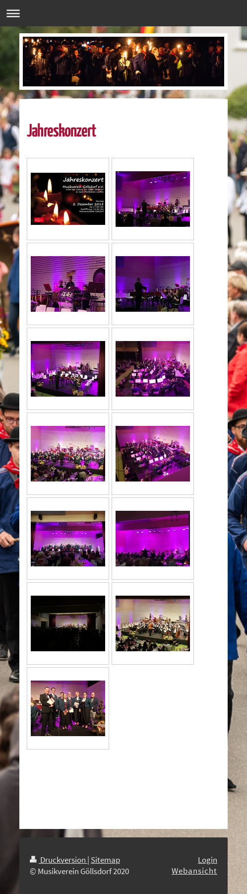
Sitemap (105, 859)
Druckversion (58, 859)
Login (207, 859)
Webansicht (194, 870)
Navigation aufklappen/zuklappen (123, 13)
